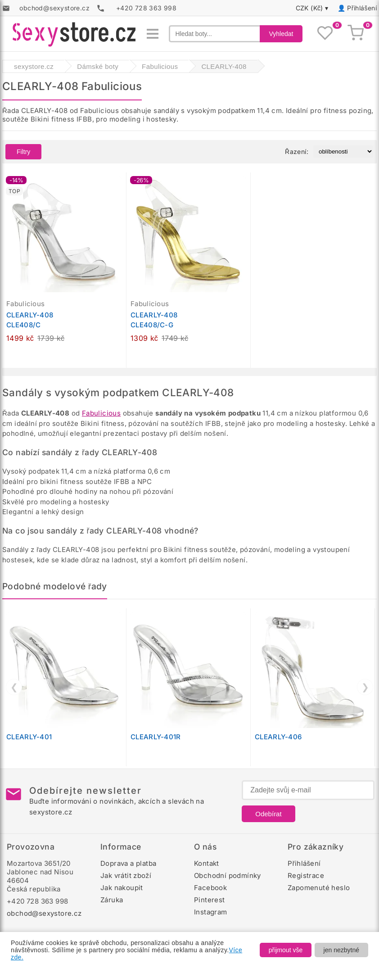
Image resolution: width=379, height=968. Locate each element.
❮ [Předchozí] (14, 687)
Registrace (306, 875)
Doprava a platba (128, 863)
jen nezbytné (341, 950)
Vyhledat (281, 33)
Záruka (111, 900)
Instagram (210, 912)
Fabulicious (101, 413)
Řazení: (296, 151)
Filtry (23, 151)
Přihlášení (362, 8)
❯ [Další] (365, 687)
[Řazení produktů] (343, 151)
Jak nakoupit (121, 887)
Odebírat (268, 814)
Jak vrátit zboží (125, 875)
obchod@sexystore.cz (44, 913)
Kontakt (206, 863)
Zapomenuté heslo (319, 887)
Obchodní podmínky (227, 875)
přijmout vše (285, 950)
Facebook (210, 887)
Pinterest (209, 900)
